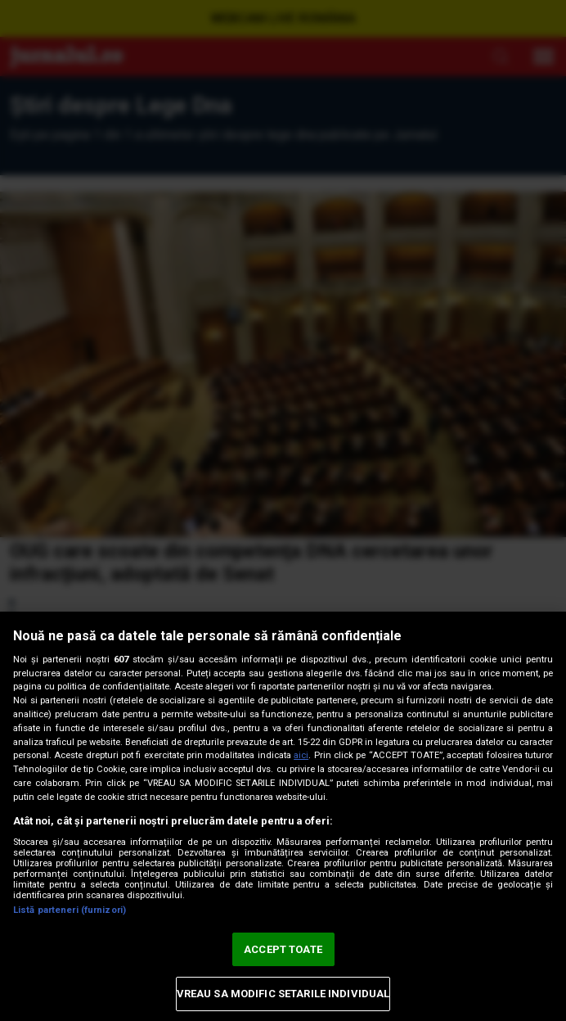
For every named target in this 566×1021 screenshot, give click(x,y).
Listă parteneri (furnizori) (69, 910)
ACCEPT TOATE (283, 949)
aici (301, 755)
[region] (283, 816)
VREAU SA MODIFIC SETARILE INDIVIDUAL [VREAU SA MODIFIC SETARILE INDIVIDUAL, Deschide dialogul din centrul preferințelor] (283, 993)
